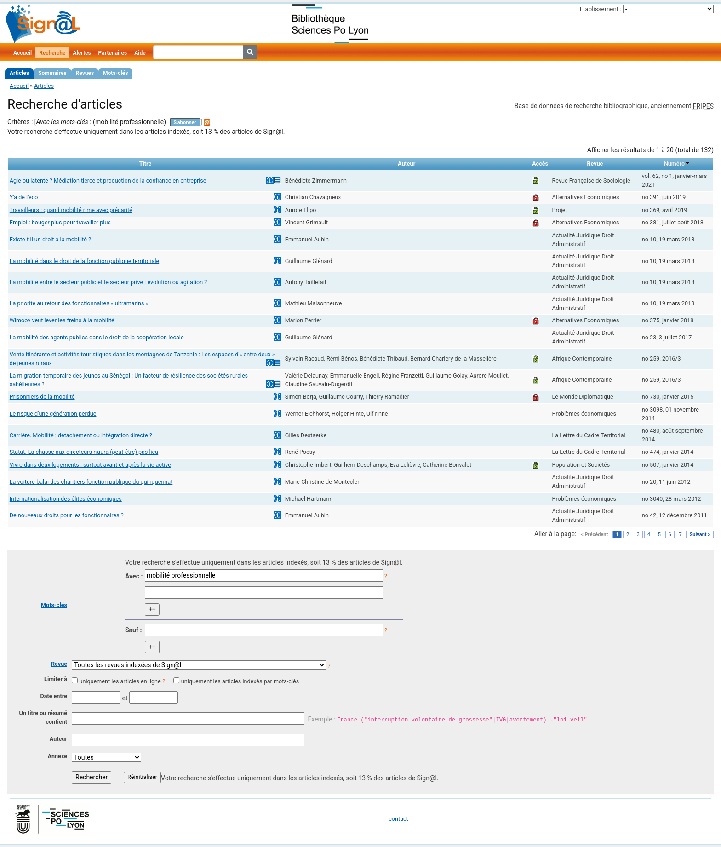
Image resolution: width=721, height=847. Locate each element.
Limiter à (55, 678)
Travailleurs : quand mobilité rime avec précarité (71, 209)
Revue (59, 663)
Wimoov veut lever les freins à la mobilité (62, 320)
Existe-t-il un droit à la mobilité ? (50, 239)
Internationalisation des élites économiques (66, 498)
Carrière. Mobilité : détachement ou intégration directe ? (81, 435)
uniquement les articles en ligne (119, 681)
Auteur (58, 738)
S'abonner (184, 123)
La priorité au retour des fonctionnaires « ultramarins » (79, 303)
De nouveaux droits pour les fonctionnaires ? (67, 515)
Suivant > (699, 535)
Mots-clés (115, 73)
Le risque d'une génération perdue (53, 413)
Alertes (82, 53)
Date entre (53, 695)
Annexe (57, 756)
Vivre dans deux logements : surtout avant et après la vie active (90, 464)
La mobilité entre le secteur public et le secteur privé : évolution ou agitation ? (108, 282)
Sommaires (52, 73)
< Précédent (594, 535)
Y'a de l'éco (24, 197)
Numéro (674, 163)
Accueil (22, 53)
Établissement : (601, 9)
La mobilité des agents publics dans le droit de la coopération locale (97, 337)
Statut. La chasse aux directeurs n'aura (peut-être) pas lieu (84, 451)
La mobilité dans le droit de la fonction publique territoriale (84, 261)
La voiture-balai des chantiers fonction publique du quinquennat (91, 481)
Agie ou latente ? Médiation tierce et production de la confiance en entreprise (108, 180)
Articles (19, 73)
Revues (85, 73)
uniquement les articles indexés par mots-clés (240, 681)
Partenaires (112, 53)
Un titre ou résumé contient (43, 717)
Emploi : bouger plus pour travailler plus (60, 222)
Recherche (52, 53)
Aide (139, 53)
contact (398, 818)
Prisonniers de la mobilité (42, 396)
